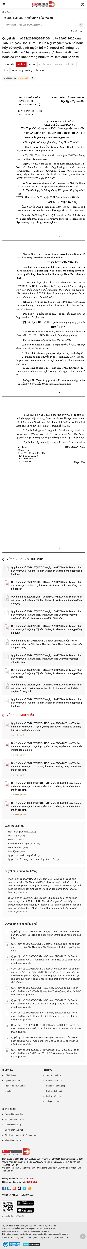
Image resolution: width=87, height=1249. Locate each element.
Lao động (13, 851)
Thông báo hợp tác (13, 1140)
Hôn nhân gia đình (18, 735)
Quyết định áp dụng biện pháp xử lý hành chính (32, 859)
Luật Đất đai (45, 1237)
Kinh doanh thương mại (20, 843)
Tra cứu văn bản (53, 1075)
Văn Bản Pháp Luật (11, 1237)
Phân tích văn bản (54, 1080)
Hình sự (12, 839)
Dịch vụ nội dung (53, 1096)
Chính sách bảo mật (14, 1130)
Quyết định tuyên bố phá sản (22, 855)
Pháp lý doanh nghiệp (55, 1086)
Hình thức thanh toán (14, 1119)
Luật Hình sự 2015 (60, 1237)
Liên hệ (8, 1091)
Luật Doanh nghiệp (29, 1237)
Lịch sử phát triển (12, 1080)
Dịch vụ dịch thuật (54, 1091)
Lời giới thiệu (10, 1075)
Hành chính (14, 847)
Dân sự (12, 835)
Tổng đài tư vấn (53, 1101)
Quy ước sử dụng (13, 1125)
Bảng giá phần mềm (14, 1114)
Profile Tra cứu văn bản (15, 1086)
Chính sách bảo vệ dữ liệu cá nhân (20, 1135)
